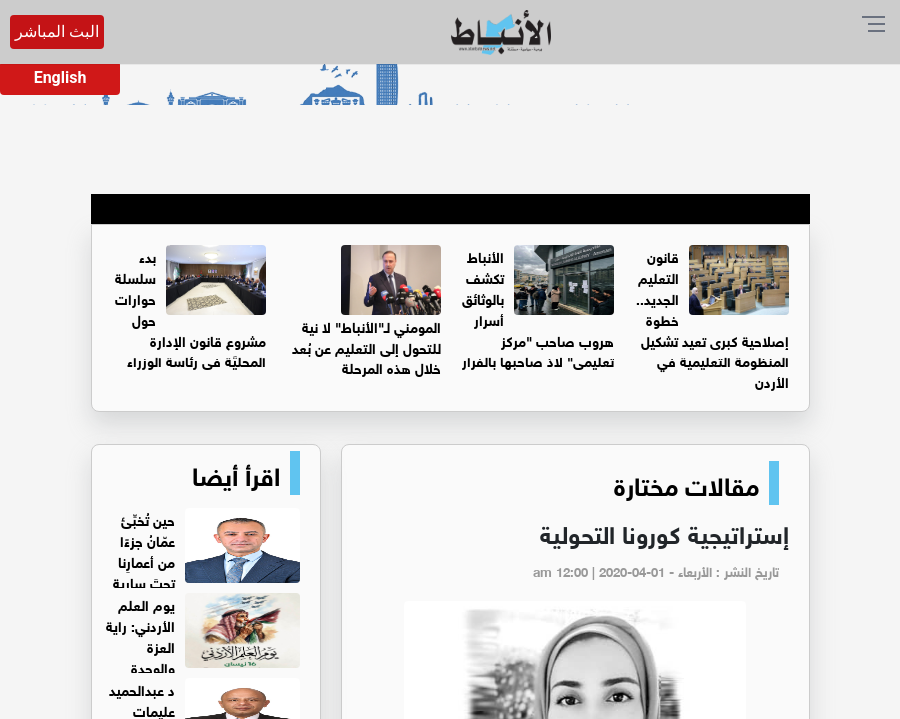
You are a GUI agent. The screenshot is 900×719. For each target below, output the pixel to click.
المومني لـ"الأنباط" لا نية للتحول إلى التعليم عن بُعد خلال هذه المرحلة (366, 346)
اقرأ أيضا (236, 473)
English (60, 77)
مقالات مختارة (686, 483)
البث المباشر (57, 31)
